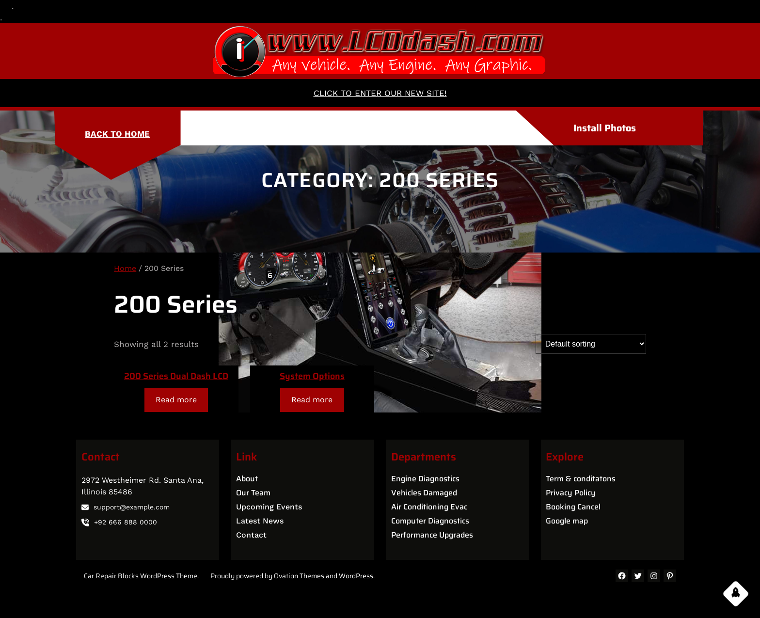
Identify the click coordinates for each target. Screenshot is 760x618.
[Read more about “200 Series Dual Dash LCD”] (176, 400)
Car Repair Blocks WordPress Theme (140, 575)
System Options (312, 376)
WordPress (356, 575)
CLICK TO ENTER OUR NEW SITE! (380, 93)
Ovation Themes (299, 575)
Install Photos (604, 128)
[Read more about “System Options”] (312, 400)
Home (125, 268)
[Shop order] (591, 344)
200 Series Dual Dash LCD (176, 376)
